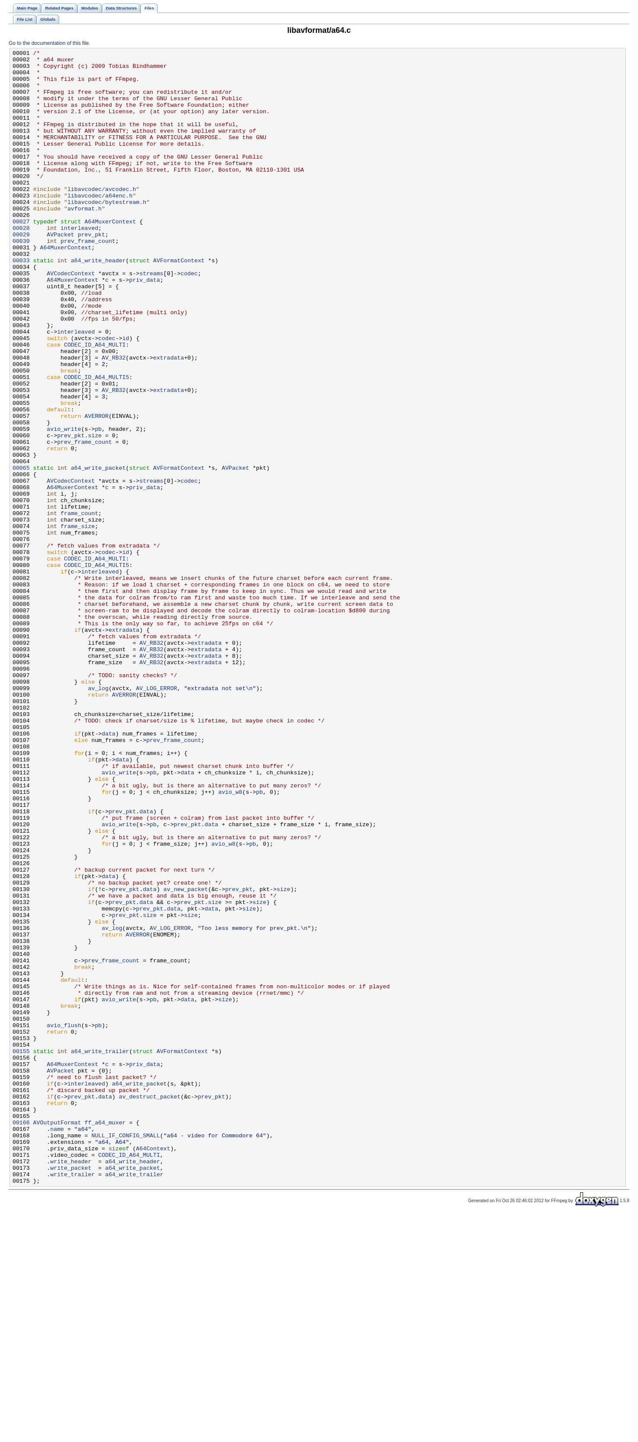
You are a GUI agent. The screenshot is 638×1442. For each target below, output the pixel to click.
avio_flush (64, 1221)
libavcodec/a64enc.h (100, 225)
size (95, 513)
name (57, 1345)
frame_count (79, 606)
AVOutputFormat (57, 1337)
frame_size (78, 622)
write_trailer (72, 1400)
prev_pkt (91, 272)
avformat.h (84, 241)
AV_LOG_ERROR (156, 816)
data (108, 871)
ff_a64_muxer (105, 1337)
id (125, 396)
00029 (21, 272)
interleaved (79, 264)
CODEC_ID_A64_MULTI (95, 404)
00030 (21, 279)
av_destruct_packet (150, 1306)
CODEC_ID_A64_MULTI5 (96, 443)
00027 (21, 256)
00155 (21, 1252)
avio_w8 (230, 941)
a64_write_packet (98, 552)
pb (98, 505)
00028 (21, 264)
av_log (98, 816)
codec (189, 318)
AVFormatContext (178, 303)
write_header (70, 1384)
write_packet (70, 1392)
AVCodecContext (71, 318)
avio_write (64, 505)
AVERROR (97, 489)
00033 (21, 303)
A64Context (153, 1368)
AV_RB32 (114, 419)
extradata (168, 419)
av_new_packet (185, 1057)
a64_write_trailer (100, 1252)
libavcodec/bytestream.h (106, 233)
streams (151, 318)
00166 (21, 1337)
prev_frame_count (88, 279)
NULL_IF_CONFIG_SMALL (125, 1353)
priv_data (144, 326)
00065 (21, 552)
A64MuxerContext (110, 256)
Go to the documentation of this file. (49, 43)
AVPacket (60, 272)
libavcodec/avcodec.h (101, 217)
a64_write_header (98, 303)
